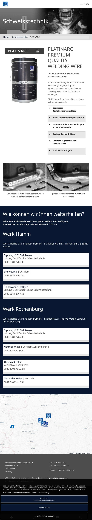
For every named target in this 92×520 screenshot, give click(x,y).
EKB (13, 478)
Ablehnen (44, 499)
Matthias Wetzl (12, 346)
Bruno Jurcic (10, 271)
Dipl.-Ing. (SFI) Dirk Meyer (18, 255)
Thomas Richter (12, 362)
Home (6, 37)
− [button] (3, 401)
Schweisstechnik (19, 37)
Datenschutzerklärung (40, 492)
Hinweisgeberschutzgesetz (56, 478)
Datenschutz (37, 478)
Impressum (23, 478)
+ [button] (3, 397)
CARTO (89, 453)
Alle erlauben (44, 507)
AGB (6, 478)
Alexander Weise (13, 378)
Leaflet (71, 453)
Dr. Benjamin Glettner (16, 287)
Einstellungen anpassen (44, 516)
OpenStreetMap (80, 453)
